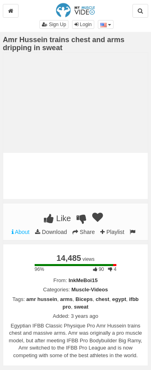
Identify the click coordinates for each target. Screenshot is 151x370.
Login (83, 24)
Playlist (112, 232)
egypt (119, 299)
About (21, 232)
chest (102, 299)
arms (66, 299)
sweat (81, 307)
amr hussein (41, 299)
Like (57, 218)
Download (51, 232)
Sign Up (54, 24)
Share (83, 232)
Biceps (84, 299)
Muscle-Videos (89, 290)
